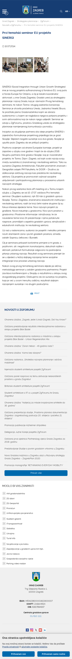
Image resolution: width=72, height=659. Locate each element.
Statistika (10, 528)
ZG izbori (10, 498)
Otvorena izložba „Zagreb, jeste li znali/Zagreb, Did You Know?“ (35, 319)
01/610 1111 (35, 616)
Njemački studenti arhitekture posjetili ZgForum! (27, 369)
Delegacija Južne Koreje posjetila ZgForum (25, 432)
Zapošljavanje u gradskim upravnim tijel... (25, 549)
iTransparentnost (14, 524)
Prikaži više (36, 473)
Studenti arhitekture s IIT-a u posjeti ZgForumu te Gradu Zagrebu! (31, 394)
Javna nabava (13, 554)
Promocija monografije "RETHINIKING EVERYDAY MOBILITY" (33, 465)
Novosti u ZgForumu (11, 25)
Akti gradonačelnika (15, 493)
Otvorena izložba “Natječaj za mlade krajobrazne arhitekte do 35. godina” (34, 404)
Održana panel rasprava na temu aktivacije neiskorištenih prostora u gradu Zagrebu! (32, 377)
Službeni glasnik (13, 519)
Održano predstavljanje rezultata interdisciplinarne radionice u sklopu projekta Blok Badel (34, 328)
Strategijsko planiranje (27, 21)
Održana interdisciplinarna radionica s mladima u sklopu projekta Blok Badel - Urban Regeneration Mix (32, 337)
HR (67, 11)
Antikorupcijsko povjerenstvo (19, 513)
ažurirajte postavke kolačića (34, 647)
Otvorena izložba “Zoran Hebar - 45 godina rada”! (29, 346)
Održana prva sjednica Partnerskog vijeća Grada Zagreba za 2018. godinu (34, 440)
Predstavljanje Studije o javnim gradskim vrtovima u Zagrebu (34, 448)
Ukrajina (10, 533)
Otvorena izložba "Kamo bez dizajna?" (23, 353)
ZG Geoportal (12, 503)
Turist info (10, 538)
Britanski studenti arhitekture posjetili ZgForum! (27, 386)
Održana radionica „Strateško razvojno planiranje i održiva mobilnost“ (33, 361)
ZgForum (44, 21)
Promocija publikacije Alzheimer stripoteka (25, 425)
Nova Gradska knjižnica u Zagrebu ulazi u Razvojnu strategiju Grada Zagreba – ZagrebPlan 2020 (34, 457)
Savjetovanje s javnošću (17, 544)
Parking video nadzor (16, 563)
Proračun (10, 508)
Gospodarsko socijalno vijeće (19, 559)
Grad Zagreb (8, 21)
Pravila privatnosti (10, 647)
